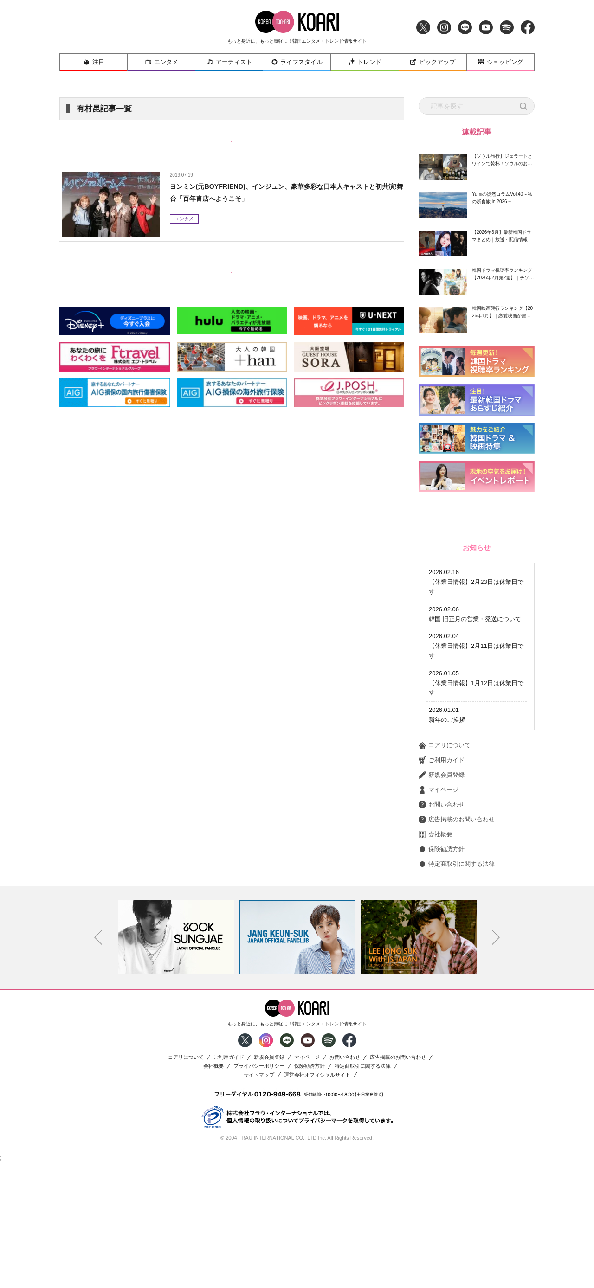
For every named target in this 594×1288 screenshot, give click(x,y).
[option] (176, 1062)
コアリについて (445, 870)
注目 (93, 61)
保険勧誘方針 (442, 974)
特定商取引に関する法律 (457, 989)
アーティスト (229, 61)
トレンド (364, 61)
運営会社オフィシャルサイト (317, 1199)
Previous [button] (98, 1062)
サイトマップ (259, 1199)
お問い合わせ (442, 929)
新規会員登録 (442, 900)
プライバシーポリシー (258, 1190)
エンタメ (161, 61)
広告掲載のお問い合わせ (457, 944)
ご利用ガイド (442, 885)
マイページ (438, 914)
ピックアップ (432, 61)
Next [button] (496, 1062)
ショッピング (500, 61)
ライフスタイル (297, 61)
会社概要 (435, 959)
